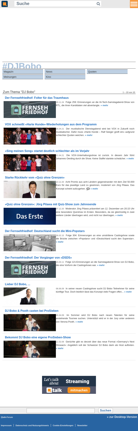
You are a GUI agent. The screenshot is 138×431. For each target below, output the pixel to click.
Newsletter (82, 425)
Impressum (6, 425)
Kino (48, 76)
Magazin (8, 71)
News (49, 71)
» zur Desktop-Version (122, 416)
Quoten (92, 71)
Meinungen (10, 76)
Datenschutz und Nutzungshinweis (32, 425)
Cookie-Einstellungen (63, 425)
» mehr (104, 105)
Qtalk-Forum (7, 417)
